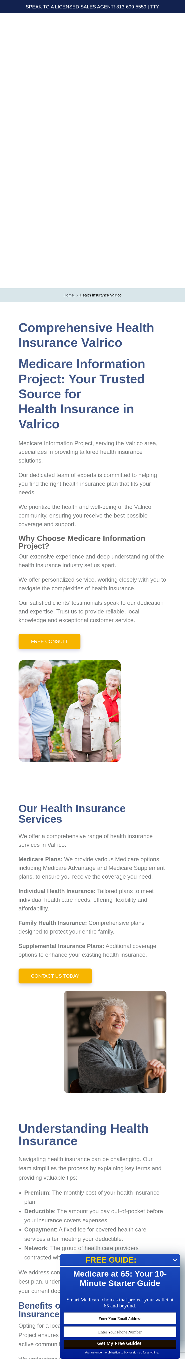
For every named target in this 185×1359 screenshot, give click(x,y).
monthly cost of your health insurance (111, 917)
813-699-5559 (131, 6)
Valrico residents (133, 1084)
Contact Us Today (55, 700)
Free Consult (49, 366)
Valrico (56, 569)
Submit (141, 1241)
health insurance (40, 290)
